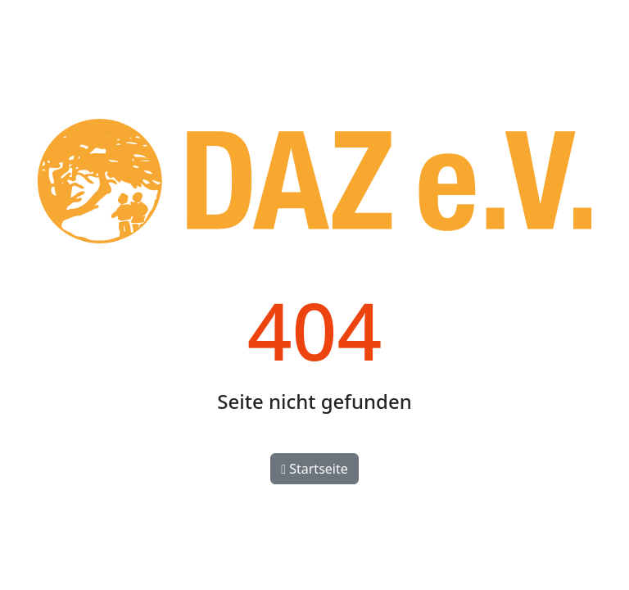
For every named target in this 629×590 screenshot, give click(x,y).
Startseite (314, 469)
